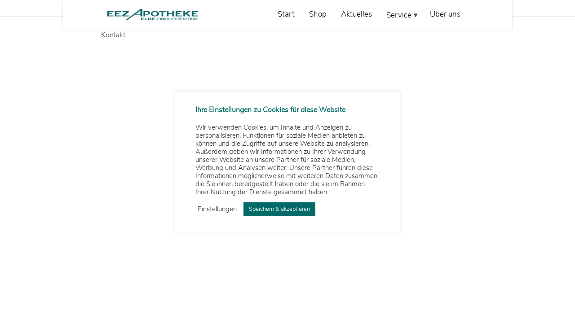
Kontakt (113, 35)
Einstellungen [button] (217, 209)
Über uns (445, 14)
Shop (318, 14)
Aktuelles (356, 14)
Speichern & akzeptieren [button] (279, 209)
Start (286, 14)
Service (398, 15)
